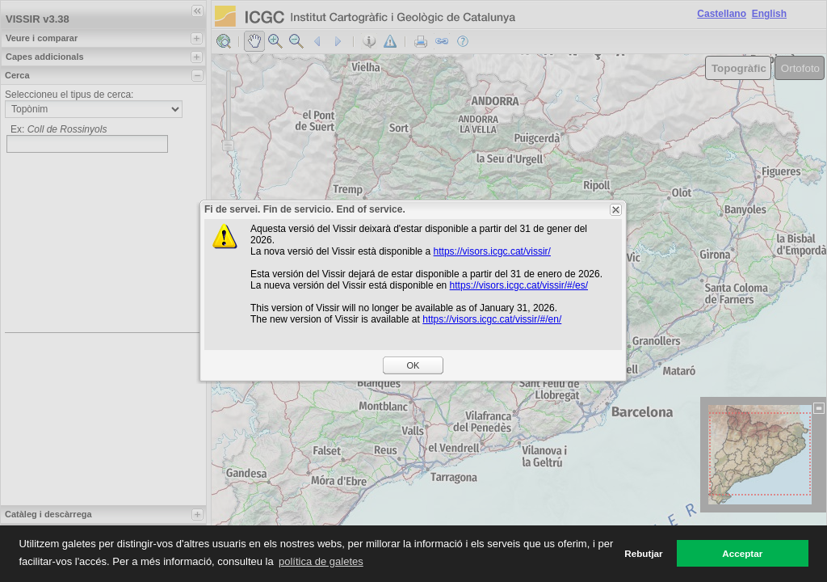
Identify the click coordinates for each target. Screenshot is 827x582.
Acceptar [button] (742, 553)
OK (413, 365)
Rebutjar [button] (643, 553)
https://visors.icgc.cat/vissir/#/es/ (519, 285)
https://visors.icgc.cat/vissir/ (492, 251)
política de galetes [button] (321, 561)
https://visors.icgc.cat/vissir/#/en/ (491, 319)
